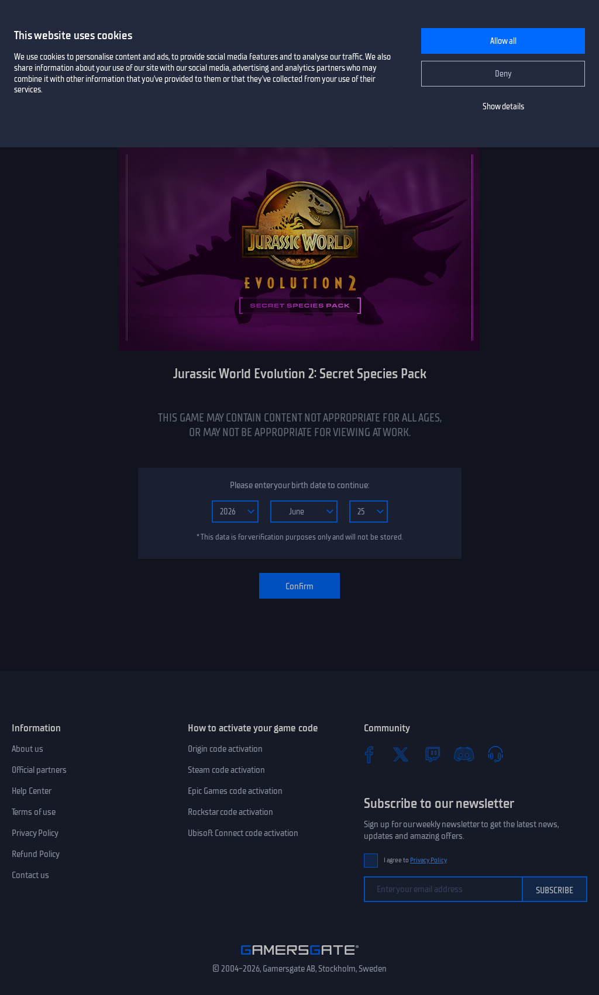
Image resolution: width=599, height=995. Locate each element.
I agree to (415, 860)
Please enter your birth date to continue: (299, 485)
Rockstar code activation (230, 812)
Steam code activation (226, 770)
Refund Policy (36, 854)
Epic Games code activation (235, 791)
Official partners (39, 770)
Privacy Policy (35, 833)
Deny (503, 74)
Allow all (503, 41)
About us (27, 749)
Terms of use (34, 812)
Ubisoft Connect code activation (243, 833)
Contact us (30, 875)
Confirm (299, 586)
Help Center (31, 791)
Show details (503, 106)
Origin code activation (225, 749)
